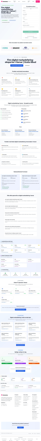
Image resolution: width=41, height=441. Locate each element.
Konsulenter (24, 1)
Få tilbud (38, 1)
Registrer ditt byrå (35, 417)
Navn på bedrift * (25, 14)
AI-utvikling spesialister (18, 397)
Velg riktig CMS (34, 416)
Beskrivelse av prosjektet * (26, 25)
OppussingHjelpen (30, 440)
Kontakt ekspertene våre (20, 370)
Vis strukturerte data (3, 390)
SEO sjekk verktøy (26, 397)
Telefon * (24, 21)
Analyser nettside (20, 363)
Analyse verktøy (35, 37)
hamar (20, 57)
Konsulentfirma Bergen (35, 407)
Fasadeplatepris (4, 440)
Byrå (19, 1)
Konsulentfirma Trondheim (36, 409)
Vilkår (32, 433)
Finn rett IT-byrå (35, 396)
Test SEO (7, 363)
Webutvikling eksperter (18, 396)
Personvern (29, 433)
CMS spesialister (17, 403)
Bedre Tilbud (10, 440)
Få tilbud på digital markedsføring (17, 65)
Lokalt (17, 57)
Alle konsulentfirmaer (35, 402)
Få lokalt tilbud (30, 31)
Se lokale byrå (27, 65)
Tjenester (9, 1)
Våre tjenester (38, 433)
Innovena (24, 440)
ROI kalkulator (25, 400)
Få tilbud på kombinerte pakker (20, 309)
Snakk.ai (17, 440)
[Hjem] (4, 1)
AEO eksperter (17, 400)
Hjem (14, 57)
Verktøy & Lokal (14, 1)
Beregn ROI (34, 363)
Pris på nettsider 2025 (35, 413)
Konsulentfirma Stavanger (36, 406)
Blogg (35, 433)
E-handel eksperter (18, 404)
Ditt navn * (24, 10)
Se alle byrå (25, 405)
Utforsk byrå (26, 37)
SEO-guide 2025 (35, 414)
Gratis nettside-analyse (27, 396)
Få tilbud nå (20, 427)
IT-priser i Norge (35, 397)
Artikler (33, 1)
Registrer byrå (29, 1)
